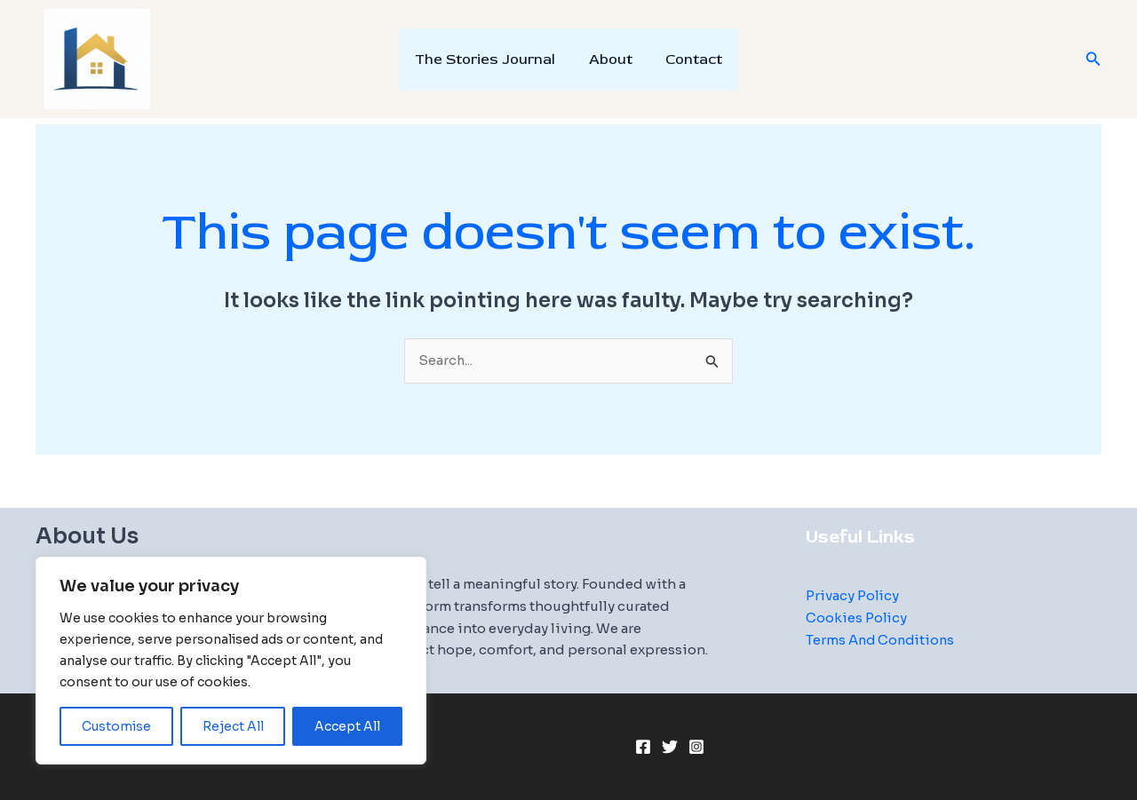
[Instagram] (696, 748)
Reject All (233, 726)
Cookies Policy (857, 617)
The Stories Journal (490, 59)
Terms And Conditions (882, 639)
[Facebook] (643, 748)
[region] (231, 660)
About (610, 59)
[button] (1093, 59)
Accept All (347, 726)
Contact (689, 59)
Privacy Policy (853, 595)
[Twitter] (670, 748)
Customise (116, 726)
